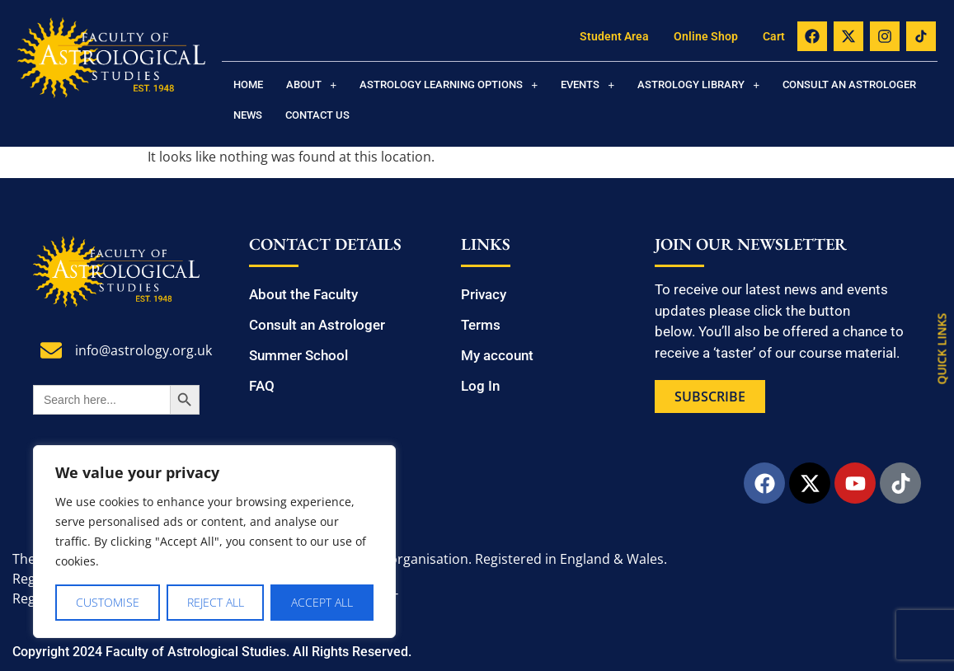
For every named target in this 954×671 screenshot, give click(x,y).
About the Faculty (303, 294)
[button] (311, 84)
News (247, 115)
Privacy (483, 294)
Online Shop (706, 36)
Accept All (322, 602)
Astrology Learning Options (449, 84)
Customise (107, 602)
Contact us (317, 115)
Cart (774, 36)
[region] (214, 541)
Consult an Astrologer (849, 84)
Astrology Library (698, 84)
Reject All (215, 602)
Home (248, 84)
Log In (480, 386)
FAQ (262, 386)
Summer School (298, 355)
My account (497, 355)
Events (587, 84)
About (311, 84)
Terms (480, 325)
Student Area (614, 36)
